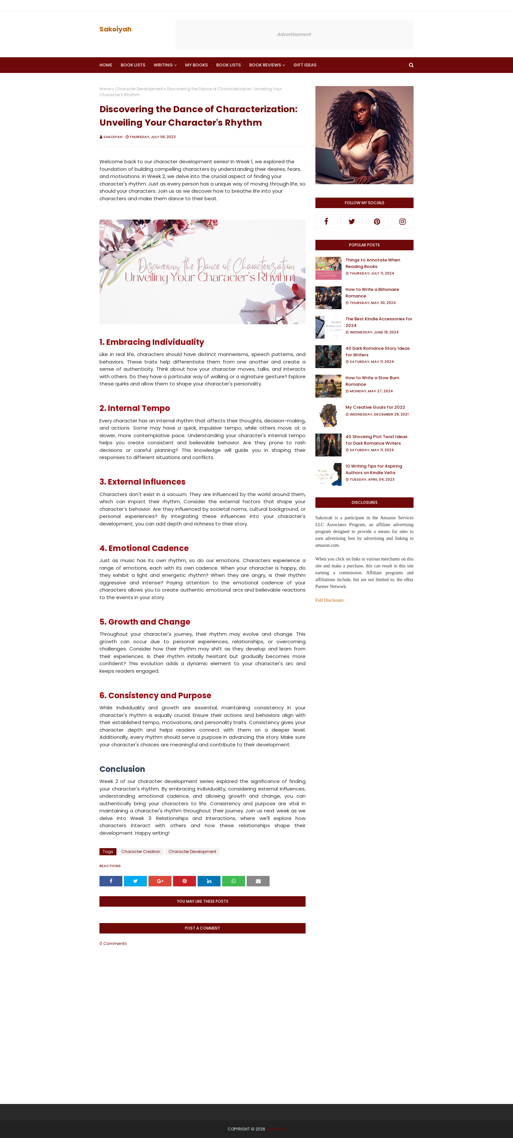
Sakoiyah (115, 29)
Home (105, 89)
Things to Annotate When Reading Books (372, 263)
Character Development (139, 89)
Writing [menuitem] (163, 65)
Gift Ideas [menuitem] (304, 65)
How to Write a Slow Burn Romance (372, 381)
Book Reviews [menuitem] (265, 65)
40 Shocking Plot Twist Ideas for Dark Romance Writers (376, 440)
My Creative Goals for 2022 (375, 407)
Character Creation (140, 851)
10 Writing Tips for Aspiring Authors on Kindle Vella (373, 469)
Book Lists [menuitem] (133, 65)
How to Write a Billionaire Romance (372, 292)
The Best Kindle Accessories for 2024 (378, 322)
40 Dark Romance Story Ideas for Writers (377, 351)
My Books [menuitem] (196, 65)
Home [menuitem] (105, 65)
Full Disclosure (329, 600)
